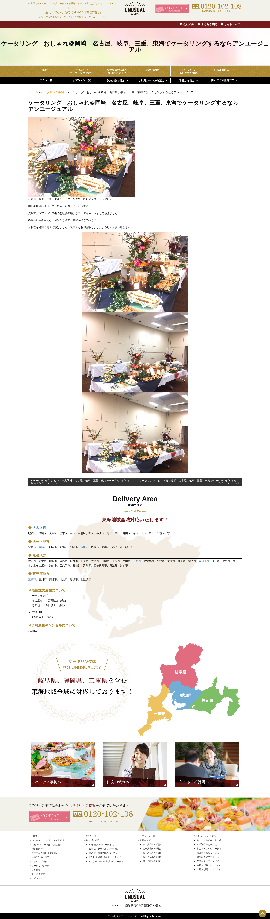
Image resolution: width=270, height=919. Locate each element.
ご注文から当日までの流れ (45, 852)
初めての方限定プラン (224, 80)
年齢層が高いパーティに (209, 869)
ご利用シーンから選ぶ (151, 80)
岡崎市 (42, 547)
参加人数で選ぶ (115, 80)
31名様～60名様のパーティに (103, 848)
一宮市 (137, 560)
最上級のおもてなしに (208, 852)
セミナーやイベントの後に (210, 840)
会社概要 (188, 24)
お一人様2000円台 (152, 848)
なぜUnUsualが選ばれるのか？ (47, 844)
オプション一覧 (81, 80)
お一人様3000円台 (152, 852)
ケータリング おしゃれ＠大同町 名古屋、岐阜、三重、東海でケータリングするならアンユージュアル (80, 481)
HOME (46, 70)
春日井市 (204, 560)
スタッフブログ (39, 861)
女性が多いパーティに (208, 861)
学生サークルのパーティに (210, 848)
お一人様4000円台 (152, 857)
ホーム (34, 92)
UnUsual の (81, 72)
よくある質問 (209, 24)
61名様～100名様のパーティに (104, 852)
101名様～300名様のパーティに (105, 857)
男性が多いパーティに (208, 857)
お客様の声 (152, 70)
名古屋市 (39, 528)
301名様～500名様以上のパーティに (107, 861)
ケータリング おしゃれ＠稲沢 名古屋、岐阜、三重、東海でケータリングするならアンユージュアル (189, 481)
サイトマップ (232, 24)
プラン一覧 (45, 80)
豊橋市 (32, 579)
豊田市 (84, 547)
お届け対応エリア (224, 70)
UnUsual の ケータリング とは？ (48, 840)
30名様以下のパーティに (101, 844)
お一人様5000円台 (152, 861)
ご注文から (188, 72)
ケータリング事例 (52, 92)
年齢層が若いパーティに (209, 865)
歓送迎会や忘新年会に (208, 844)
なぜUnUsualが (117, 72)
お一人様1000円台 (152, 844)
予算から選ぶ (187, 80)
